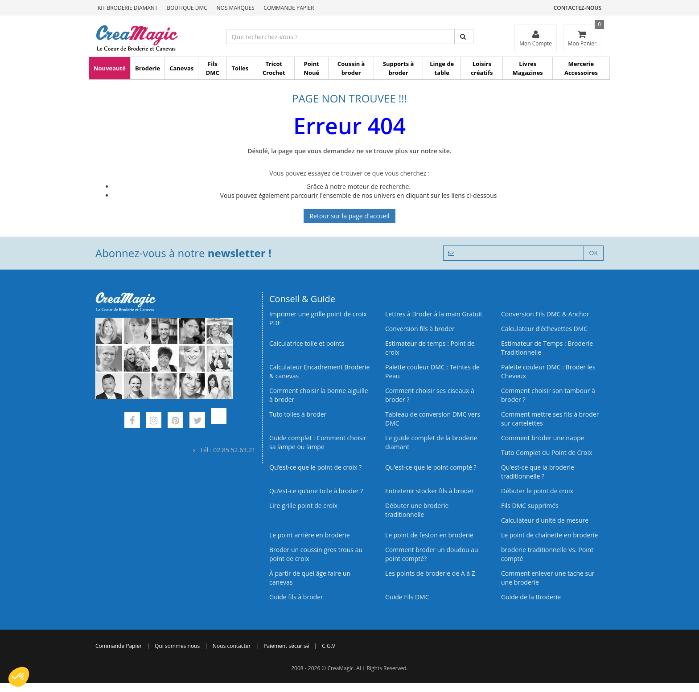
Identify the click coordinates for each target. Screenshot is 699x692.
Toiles (239, 68)
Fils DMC (212, 68)
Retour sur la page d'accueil (349, 216)
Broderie (147, 68)
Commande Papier (288, 8)
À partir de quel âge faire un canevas (309, 577)
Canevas (181, 68)
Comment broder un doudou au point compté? (431, 554)
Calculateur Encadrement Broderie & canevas (319, 371)
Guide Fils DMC (407, 597)
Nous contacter (232, 646)
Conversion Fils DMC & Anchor (545, 314)
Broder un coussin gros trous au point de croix (315, 554)
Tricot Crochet (274, 68)
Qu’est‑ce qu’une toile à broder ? (316, 491)
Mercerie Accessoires (581, 68)
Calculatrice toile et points (306, 343)
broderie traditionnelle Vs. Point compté (547, 554)
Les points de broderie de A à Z (430, 573)
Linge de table (442, 68)
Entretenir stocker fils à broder (429, 491)
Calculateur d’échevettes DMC (544, 328)
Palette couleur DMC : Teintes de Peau (432, 371)
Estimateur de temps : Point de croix (430, 347)
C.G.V (328, 646)
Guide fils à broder (296, 597)
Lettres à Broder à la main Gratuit (433, 314)
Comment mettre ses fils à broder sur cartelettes (550, 418)
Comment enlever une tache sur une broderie (548, 577)
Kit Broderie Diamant (128, 8)
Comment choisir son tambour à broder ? (548, 395)
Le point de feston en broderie (429, 535)
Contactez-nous (577, 8)
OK (593, 253)
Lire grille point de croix (303, 505)
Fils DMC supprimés (530, 505)
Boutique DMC (187, 8)
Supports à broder (398, 68)
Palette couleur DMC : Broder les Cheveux (548, 371)
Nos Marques (236, 8)
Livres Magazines (528, 68)
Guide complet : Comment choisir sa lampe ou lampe (317, 442)
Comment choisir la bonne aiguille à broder (318, 395)
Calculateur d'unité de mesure (544, 520)
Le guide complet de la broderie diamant (431, 442)
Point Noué (311, 68)
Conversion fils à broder (420, 328)
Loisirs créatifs (482, 68)
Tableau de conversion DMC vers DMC (432, 418)
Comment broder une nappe (542, 438)
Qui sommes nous (177, 646)
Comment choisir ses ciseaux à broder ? (429, 395)
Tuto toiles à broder (297, 414)
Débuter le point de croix (537, 491)
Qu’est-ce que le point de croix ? (315, 467)
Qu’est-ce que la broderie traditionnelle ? (537, 471)
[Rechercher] (463, 36)
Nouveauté (110, 68)
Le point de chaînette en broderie (549, 535)
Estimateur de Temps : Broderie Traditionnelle (547, 347)
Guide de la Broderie (531, 597)
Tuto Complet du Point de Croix (546, 452)
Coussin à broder (351, 68)
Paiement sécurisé (286, 646)
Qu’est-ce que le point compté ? (431, 467)
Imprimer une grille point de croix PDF (317, 318)
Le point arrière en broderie (309, 535)
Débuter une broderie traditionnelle (416, 510)
